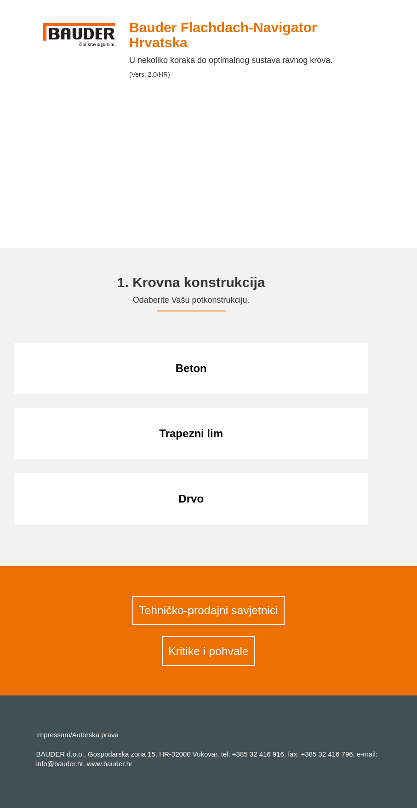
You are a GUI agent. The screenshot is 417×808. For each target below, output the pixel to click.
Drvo (191, 498)
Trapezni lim (191, 433)
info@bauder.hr (59, 764)
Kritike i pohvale (208, 651)
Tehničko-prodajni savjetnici (208, 610)
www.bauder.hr (109, 764)
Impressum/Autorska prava (77, 735)
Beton (191, 368)
